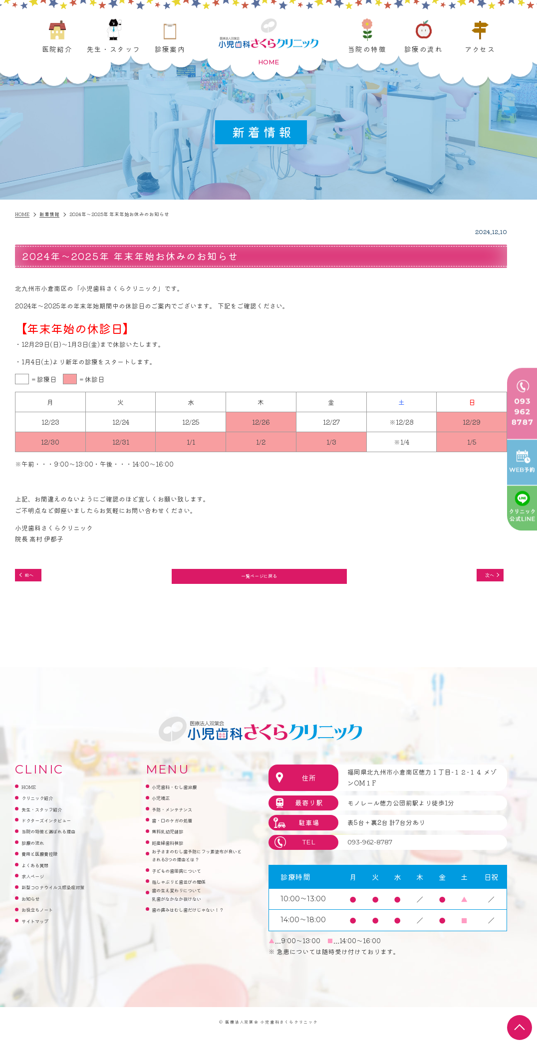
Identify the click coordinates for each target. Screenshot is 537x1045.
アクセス (480, 49)
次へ (482, 577)
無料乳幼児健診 (174, 838)
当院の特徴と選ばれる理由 (60, 838)
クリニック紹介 (44, 804)
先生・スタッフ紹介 (50, 815)
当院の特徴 (367, 49)
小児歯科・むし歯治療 (184, 792)
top (519, 1027)
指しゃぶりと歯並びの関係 (191, 908)
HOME (32, 792)
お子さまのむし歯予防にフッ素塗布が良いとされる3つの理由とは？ (197, 873)
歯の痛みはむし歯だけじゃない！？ (194, 948)
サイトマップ (40, 931)
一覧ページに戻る (258, 578)
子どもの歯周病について (187, 896)
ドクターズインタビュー (57, 827)
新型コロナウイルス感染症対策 (66, 896)
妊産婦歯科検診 (174, 850)
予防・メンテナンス (181, 815)
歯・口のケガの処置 (181, 827)
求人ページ (37, 885)
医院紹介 (57, 49)
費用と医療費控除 (47, 861)
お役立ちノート (44, 919)
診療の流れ (423, 49)
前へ (34, 577)
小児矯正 (165, 804)
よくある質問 (40, 873)
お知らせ (34, 908)
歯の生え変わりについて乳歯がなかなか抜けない (187, 925)
